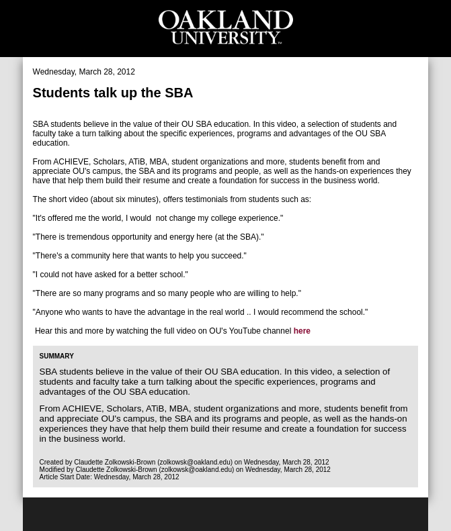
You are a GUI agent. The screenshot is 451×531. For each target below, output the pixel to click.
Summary (57, 356)
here (302, 331)
